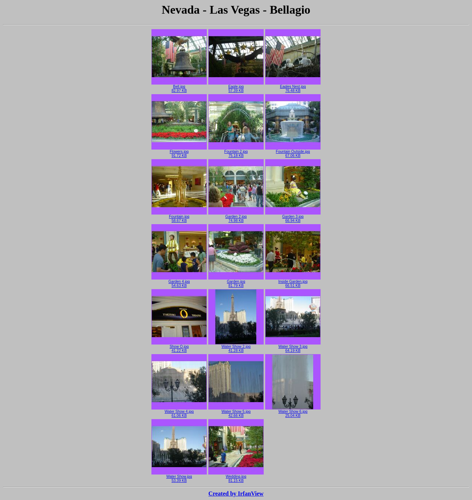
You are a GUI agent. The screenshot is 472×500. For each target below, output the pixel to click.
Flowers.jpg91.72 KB (179, 152)
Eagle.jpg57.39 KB (236, 87)
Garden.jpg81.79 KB (236, 282)
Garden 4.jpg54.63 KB (179, 282)
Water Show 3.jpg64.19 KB (293, 347)
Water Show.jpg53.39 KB (179, 477)
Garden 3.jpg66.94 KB (293, 217)
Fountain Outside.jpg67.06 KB (293, 152)
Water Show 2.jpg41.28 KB (236, 347)
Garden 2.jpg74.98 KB (236, 217)
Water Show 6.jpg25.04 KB (293, 412)
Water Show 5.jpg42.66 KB (236, 412)
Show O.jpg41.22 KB (179, 347)
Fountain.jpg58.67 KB (179, 217)
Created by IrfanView (235, 493)
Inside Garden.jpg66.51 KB (293, 282)
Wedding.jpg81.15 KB (236, 477)
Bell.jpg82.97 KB (179, 87)
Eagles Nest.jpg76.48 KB (293, 87)
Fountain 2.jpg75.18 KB (236, 152)
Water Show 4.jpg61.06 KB (179, 412)
